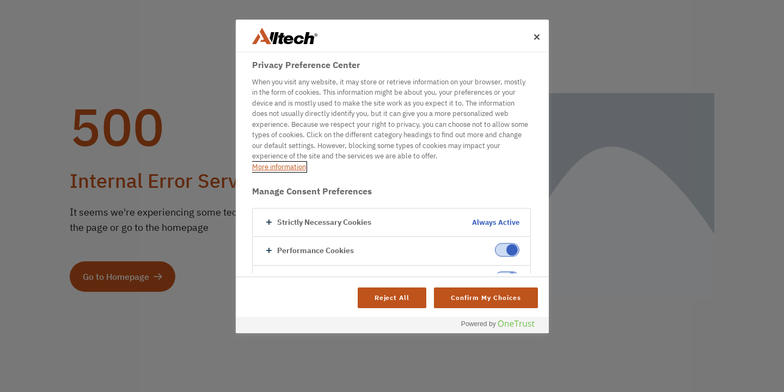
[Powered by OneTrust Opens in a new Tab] (502, 326)
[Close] (537, 37)
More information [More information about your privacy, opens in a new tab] (279, 166)
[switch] (507, 250)
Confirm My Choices (485, 297)
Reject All (392, 297)
